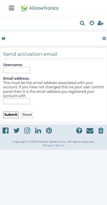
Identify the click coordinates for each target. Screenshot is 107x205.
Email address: (16, 78)
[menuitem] (82, 24)
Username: (13, 65)
